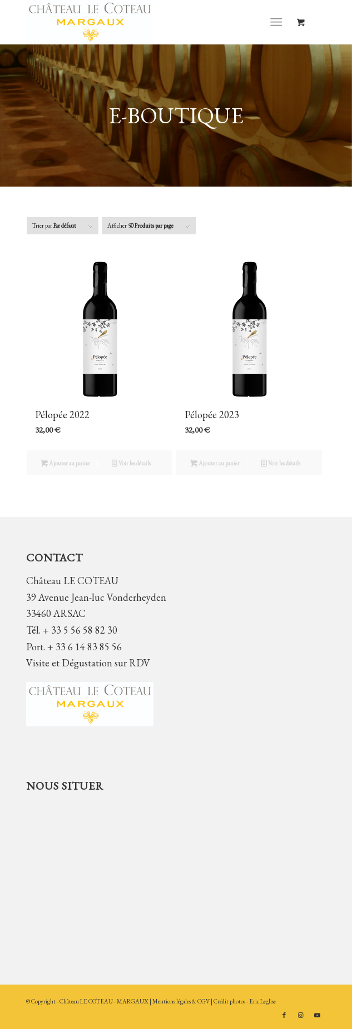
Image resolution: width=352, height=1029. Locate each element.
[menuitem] (278, 22)
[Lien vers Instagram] (300, 1015)
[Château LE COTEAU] (145, 22)
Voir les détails (131, 464)
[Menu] (276, 22)
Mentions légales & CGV (181, 1001)
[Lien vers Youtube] (317, 1015)
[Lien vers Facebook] (284, 1015)
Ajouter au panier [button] (65, 464)
